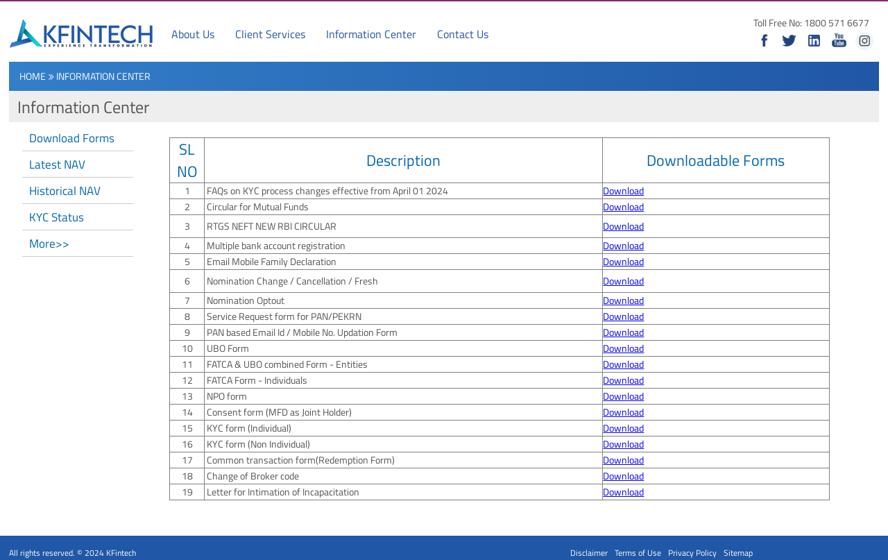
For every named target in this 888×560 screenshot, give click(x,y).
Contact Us (462, 34)
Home (32, 76)
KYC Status (56, 216)
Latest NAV (57, 164)
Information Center (371, 34)
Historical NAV (65, 190)
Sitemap (738, 552)
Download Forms (71, 137)
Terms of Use (638, 552)
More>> (49, 243)
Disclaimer (589, 552)
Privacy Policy (692, 552)
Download (623, 190)
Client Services (270, 34)
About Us (192, 34)
